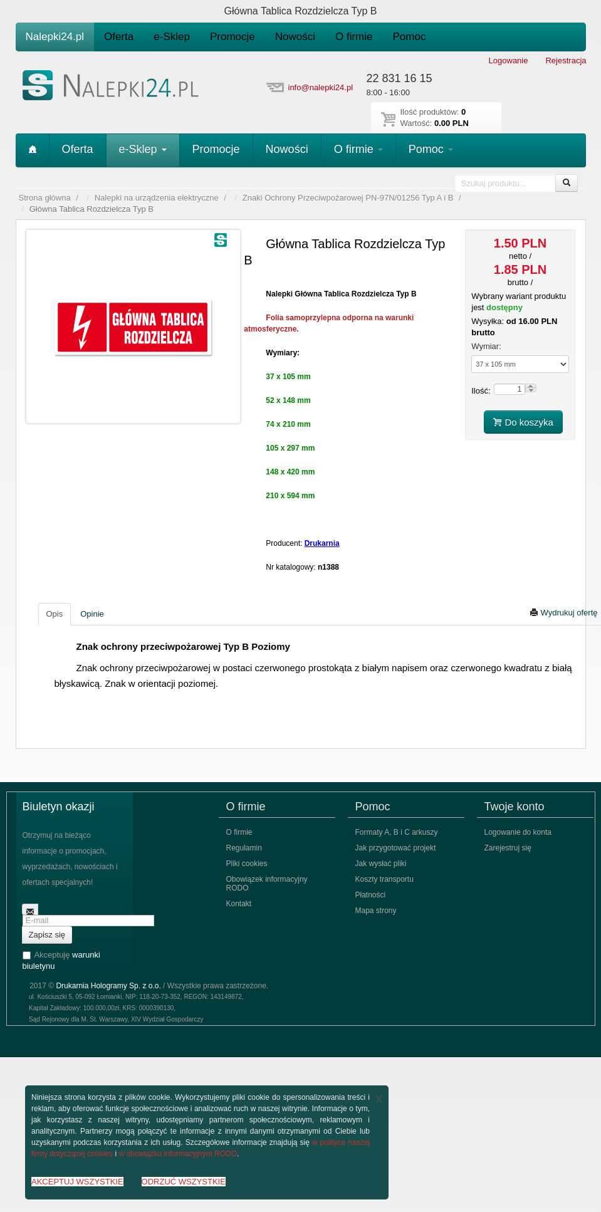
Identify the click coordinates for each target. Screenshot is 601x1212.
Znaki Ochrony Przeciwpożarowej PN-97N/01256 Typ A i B (348, 197)
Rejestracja (565, 60)
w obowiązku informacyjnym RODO (177, 1153)
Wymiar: (486, 346)
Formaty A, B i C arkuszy (396, 832)
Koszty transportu (384, 879)
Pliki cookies (247, 863)
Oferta (118, 37)
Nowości (295, 37)
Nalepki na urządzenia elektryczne (157, 197)
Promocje (232, 37)
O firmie (354, 37)
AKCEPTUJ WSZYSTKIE (77, 1181)
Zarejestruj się (507, 848)
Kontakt (239, 903)
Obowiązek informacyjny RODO (267, 883)
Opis (54, 614)
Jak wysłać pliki (381, 863)
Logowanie (508, 60)
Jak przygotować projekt (395, 848)
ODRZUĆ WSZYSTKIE (184, 1181)
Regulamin (244, 848)
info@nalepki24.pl (320, 87)
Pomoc (409, 37)
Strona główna (45, 197)
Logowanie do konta (517, 832)
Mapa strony (376, 910)
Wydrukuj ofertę (564, 612)
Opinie (92, 614)
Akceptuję (61, 960)
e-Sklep (172, 37)
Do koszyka (523, 422)
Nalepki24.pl (55, 37)
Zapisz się (47, 934)
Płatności (370, 895)
